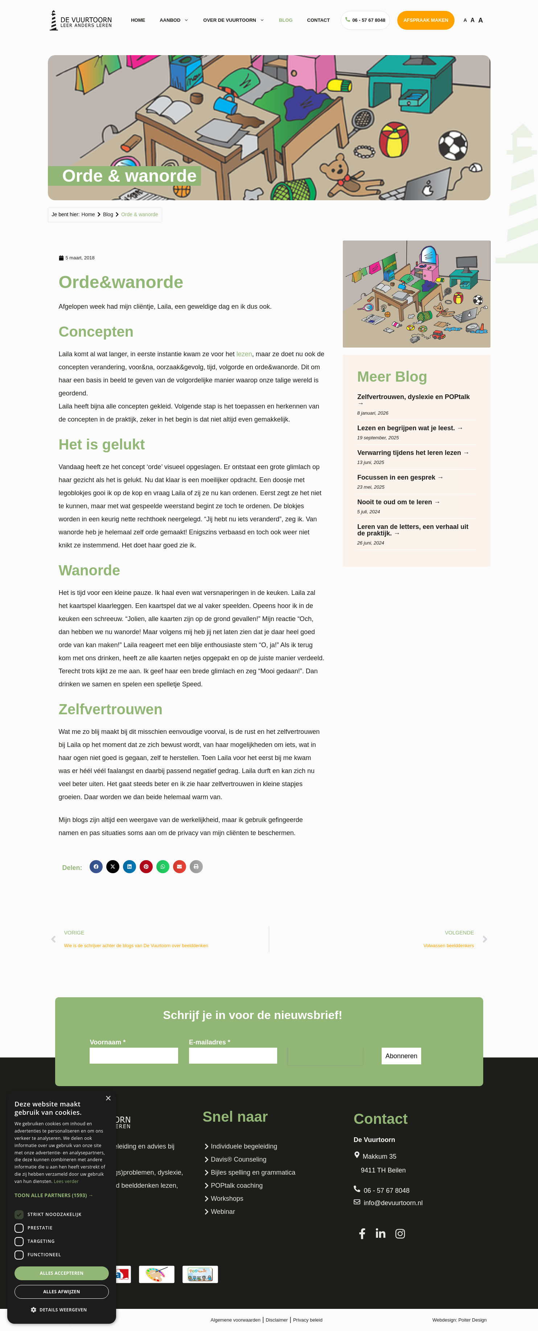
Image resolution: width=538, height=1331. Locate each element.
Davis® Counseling (234, 1159)
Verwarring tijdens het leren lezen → (413, 452)
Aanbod (178, 20)
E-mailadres (209, 1042)
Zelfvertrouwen (111, 709)
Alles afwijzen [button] (61, 1292)
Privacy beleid (308, 1320)
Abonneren (401, 1056)
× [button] (108, 1098)
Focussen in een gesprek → (400, 477)
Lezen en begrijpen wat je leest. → (410, 428)
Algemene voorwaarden (235, 1320)
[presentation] (325, 1056)
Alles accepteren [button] (62, 1273)
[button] (96, 866)
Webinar (218, 1211)
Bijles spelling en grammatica (248, 1172)
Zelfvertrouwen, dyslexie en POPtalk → (413, 400)
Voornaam (108, 1042)
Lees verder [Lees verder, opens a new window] (66, 1181)
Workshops (222, 1198)
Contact (318, 20)
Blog (286, 20)
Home (138, 20)
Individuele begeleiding (239, 1146)
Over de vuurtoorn (237, 20)
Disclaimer (277, 1320)
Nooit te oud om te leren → (398, 502)
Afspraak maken (425, 20)
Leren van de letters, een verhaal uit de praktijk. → (412, 530)
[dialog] (61, 1207)
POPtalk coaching (232, 1185)
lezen (244, 354)
